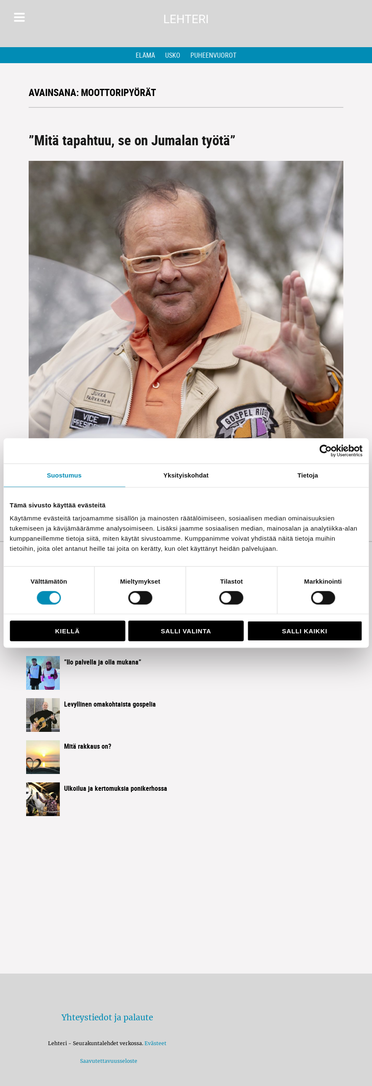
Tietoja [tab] (307, 474)
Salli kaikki (304, 631)
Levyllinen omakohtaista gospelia (110, 704)
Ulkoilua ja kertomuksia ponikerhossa (115, 788)
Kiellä (67, 631)
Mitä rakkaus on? (87, 746)
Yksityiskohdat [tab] (186, 474)
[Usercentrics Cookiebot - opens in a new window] (325, 450)
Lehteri (186, 19)
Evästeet (155, 1043)
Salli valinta (186, 631)
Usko (172, 55)
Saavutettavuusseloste (107, 1061)
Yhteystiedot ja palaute (107, 1017)
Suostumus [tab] (64, 474)
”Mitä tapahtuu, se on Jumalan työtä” (132, 140)
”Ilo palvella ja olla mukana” (102, 662)
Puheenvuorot (213, 55)
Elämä (145, 55)
